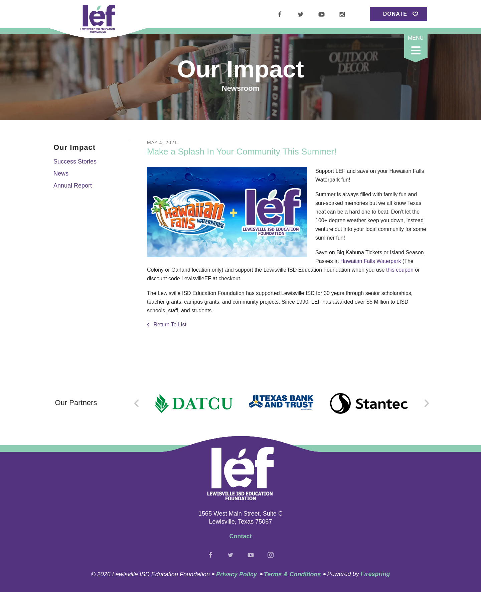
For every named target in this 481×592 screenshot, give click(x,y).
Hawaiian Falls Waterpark (370, 261)
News (60, 173)
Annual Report (72, 185)
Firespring (375, 574)
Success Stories (75, 161)
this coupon (400, 270)
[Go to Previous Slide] (137, 403)
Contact (240, 536)
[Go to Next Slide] (426, 403)
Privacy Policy (236, 574)
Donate (395, 14)
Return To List (169, 324)
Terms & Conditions (292, 574)
